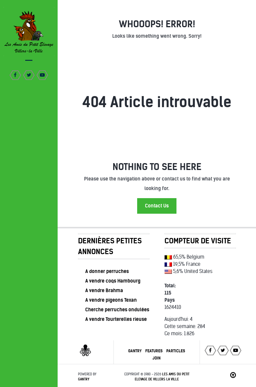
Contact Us (157, 206)
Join (156, 358)
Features (154, 351)
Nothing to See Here (157, 166)
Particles (175, 351)
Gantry (135, 351)
